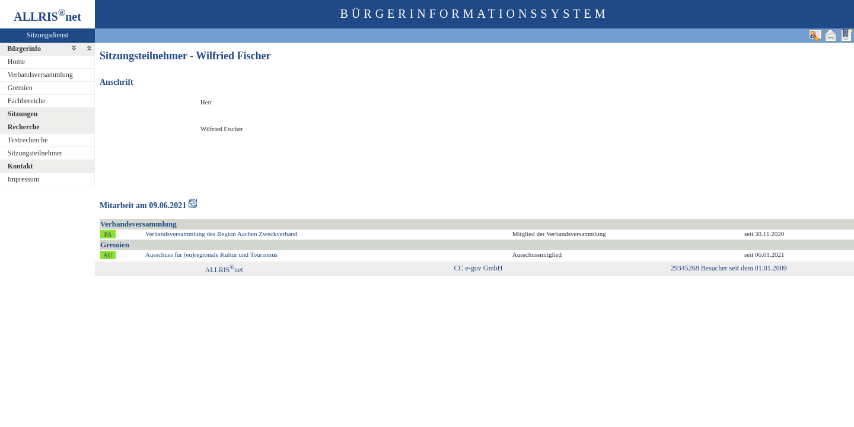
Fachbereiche (27, 101)
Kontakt (20, 166)
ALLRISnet (224, 270)
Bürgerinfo (24, 48)
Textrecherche (28, 140)
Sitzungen (23, 114)
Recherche (24, 127)
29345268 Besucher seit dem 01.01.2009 (729, 268)
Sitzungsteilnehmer (35, 153)
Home (16, 62)
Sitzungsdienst (47, 35)
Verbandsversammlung (40, 75)
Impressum (23, 179)
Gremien (20, 88)
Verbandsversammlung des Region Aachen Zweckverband (221, 233)
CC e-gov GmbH (478, 268)
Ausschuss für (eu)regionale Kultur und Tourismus (211, 254)
